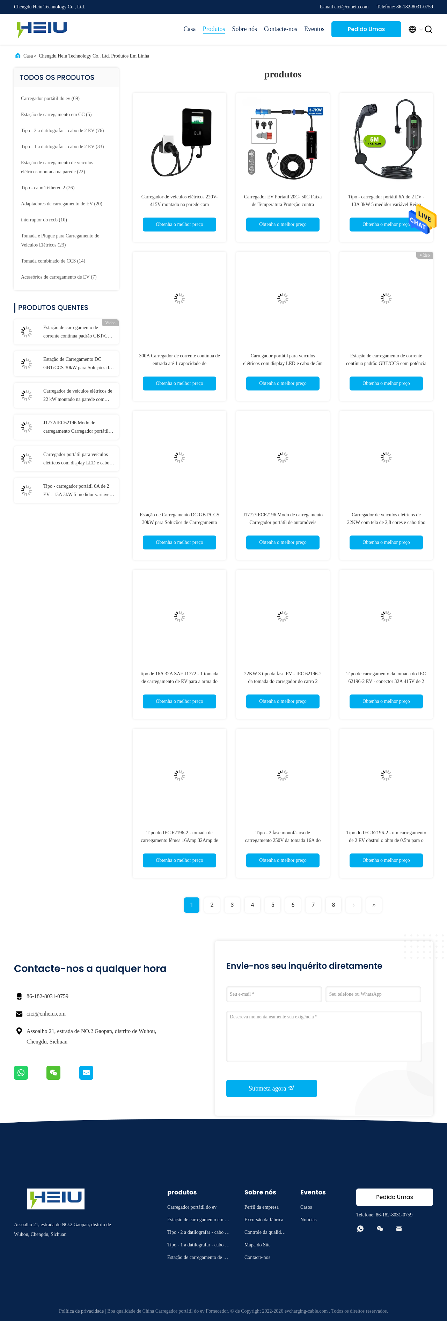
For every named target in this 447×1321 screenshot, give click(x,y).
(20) (61, 203)
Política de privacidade (81, 1311)
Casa (190, 28)
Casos (306, 1207)
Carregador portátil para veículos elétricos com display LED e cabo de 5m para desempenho (76, 459)
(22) (57, 167)
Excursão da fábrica (263, 1219)
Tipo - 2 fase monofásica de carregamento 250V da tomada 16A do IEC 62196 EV (283, 840)
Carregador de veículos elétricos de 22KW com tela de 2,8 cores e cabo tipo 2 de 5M (386, 522)
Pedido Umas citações (366, 31)
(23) (60, 240)
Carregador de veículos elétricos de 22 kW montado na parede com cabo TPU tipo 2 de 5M (77, 396)
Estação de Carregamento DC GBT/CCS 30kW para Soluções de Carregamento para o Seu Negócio (77, 364)
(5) (56, 114)
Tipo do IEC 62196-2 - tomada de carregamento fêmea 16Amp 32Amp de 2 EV (179, 840)
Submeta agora (272, 1088)
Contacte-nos (280, 28)
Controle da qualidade (264, 1233)
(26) (47, 187)
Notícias (308, 1219)
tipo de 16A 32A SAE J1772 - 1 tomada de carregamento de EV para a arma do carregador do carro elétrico (179, 681)
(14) (53, 261)
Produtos (214, 28)
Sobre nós (244, 28)
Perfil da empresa (261, 1207)
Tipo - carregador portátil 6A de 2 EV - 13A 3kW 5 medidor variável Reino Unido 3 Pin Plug (77, 491)
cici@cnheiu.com (46, 1014)
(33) (62, 146)
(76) (62, 130)
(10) (44, 219)
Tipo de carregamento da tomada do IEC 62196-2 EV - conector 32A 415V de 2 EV (386, 681)
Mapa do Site (257, 1244)
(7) (59, 277)
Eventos (314, 28)
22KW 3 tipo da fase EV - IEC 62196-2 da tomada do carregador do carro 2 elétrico (283, 681)
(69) (50, 98)
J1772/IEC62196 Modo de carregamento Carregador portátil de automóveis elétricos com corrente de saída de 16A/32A (78, 427)
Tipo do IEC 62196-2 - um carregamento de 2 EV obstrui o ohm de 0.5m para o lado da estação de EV (386, 840)
